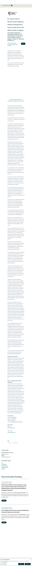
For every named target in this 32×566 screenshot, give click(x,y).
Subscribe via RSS (5, 465)
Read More (4, 500)
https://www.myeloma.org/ (6, 456)
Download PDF (4, 464)
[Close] (30, 560)
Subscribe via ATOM (5, 467)
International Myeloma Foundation (6, 508)
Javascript (3, 468)
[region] (16, 562)
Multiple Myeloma (15, 442)
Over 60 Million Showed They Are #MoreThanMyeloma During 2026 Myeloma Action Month (15, 511)
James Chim (9, 442)
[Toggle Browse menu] (28, 5)
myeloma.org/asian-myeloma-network (13, 353)
